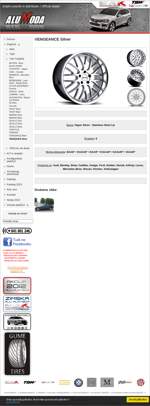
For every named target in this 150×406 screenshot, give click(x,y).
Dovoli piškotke (138, 399)
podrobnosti (12, 402)
